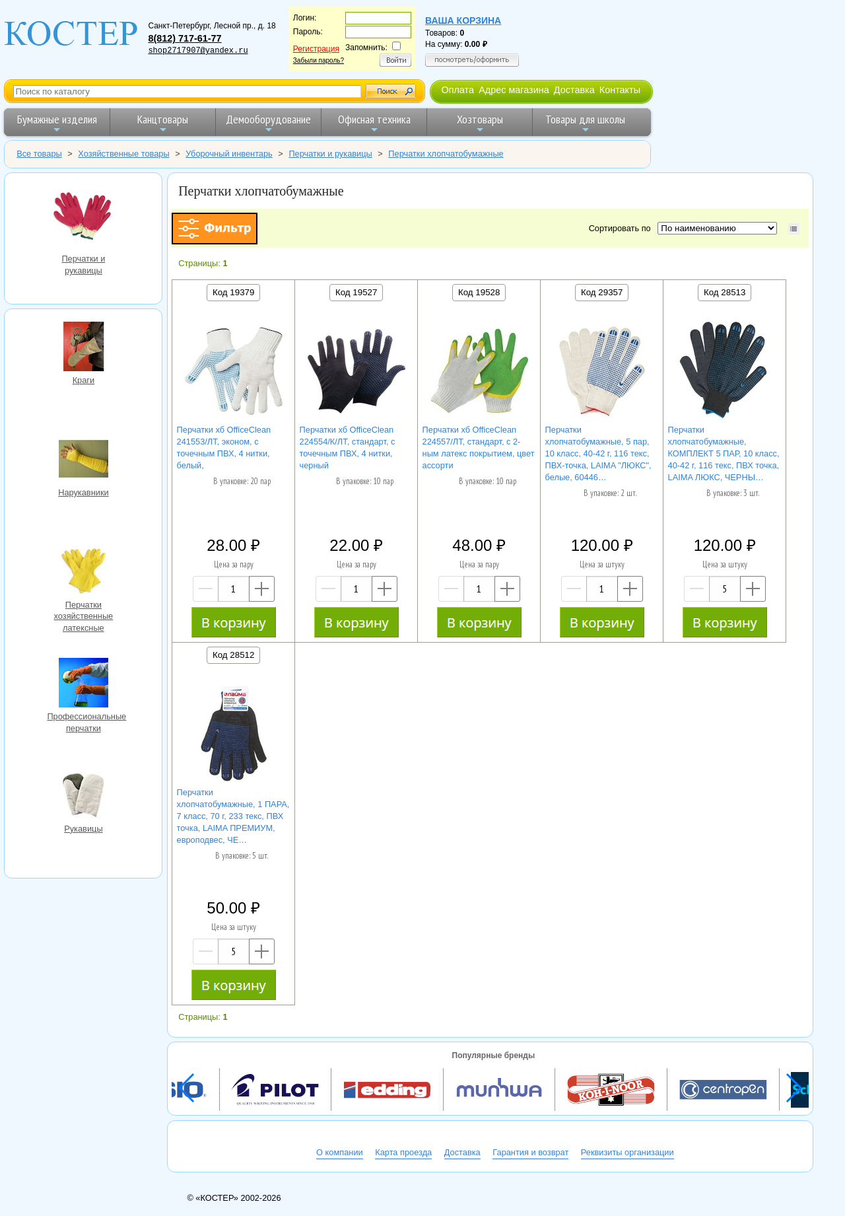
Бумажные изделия (57, 123)
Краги (83, 348)
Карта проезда (403, 1152)
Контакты (619, 90)
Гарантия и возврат (530, 1152)
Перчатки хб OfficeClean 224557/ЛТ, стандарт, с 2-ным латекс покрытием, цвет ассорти (478, 447)
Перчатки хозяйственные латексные (83, 572)
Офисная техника (374, 123)
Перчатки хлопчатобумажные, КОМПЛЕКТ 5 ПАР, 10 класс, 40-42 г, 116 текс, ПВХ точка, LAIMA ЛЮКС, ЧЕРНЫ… (724, 453)
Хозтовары (480, 123)
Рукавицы (83, 796)
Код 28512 (233, 655)
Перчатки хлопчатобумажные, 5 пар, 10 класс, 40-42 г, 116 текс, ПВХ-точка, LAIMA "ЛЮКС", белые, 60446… (598, 453)
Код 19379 (233, 292)
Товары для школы (585, 123)
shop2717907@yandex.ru (198, 50)
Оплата (457, 90)
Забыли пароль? (318, 60)
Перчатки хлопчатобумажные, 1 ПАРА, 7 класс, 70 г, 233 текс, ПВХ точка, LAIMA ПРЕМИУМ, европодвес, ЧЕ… (233, 816)
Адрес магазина (514, 90)
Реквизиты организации (627, 1152)
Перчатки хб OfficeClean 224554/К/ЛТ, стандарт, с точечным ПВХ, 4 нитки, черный (347, 447)
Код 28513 (724, 292)
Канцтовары (162, 123)
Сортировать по (622, 228)
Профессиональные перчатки (83, 684)
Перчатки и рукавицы (83, 218)
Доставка (574, 90)
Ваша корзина (463, 20)
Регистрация (316, 49)
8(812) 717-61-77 (184, 38)
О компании (339, 1152)
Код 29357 (602, 292)
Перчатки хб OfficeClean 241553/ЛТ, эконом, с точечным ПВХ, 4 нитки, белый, (224, 447)
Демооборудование (268, 123)
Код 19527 (356, 292)
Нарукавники (83, 460)
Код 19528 (479, 292)
